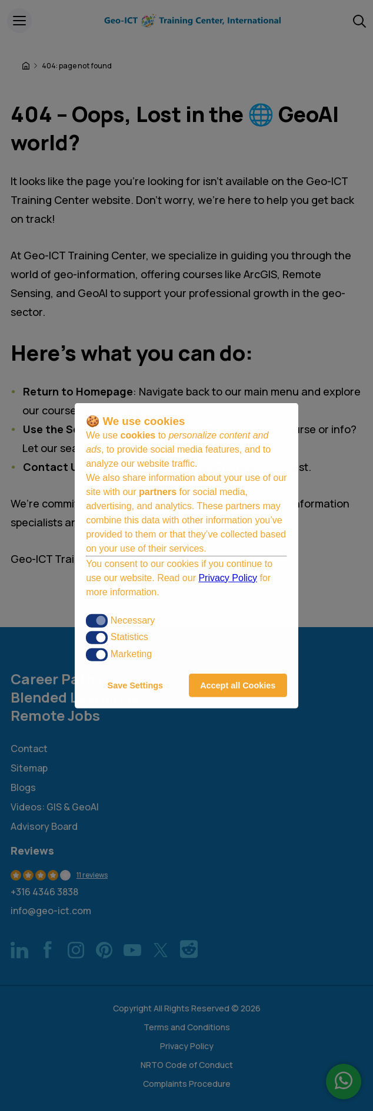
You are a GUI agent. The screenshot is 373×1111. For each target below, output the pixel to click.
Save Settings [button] (135, 685)
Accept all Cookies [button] (237, 685)
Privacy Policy (227, 578)
